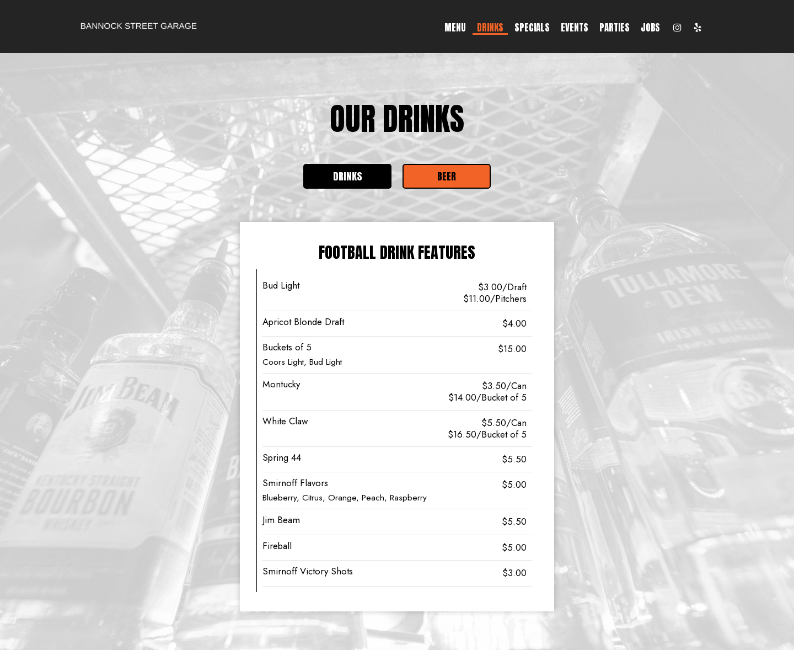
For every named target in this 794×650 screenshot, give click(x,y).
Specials (532, 27)
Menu (455, 27)
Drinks (490, 27)
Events (574, 27)
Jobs (650, 27)
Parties (614, 27)
